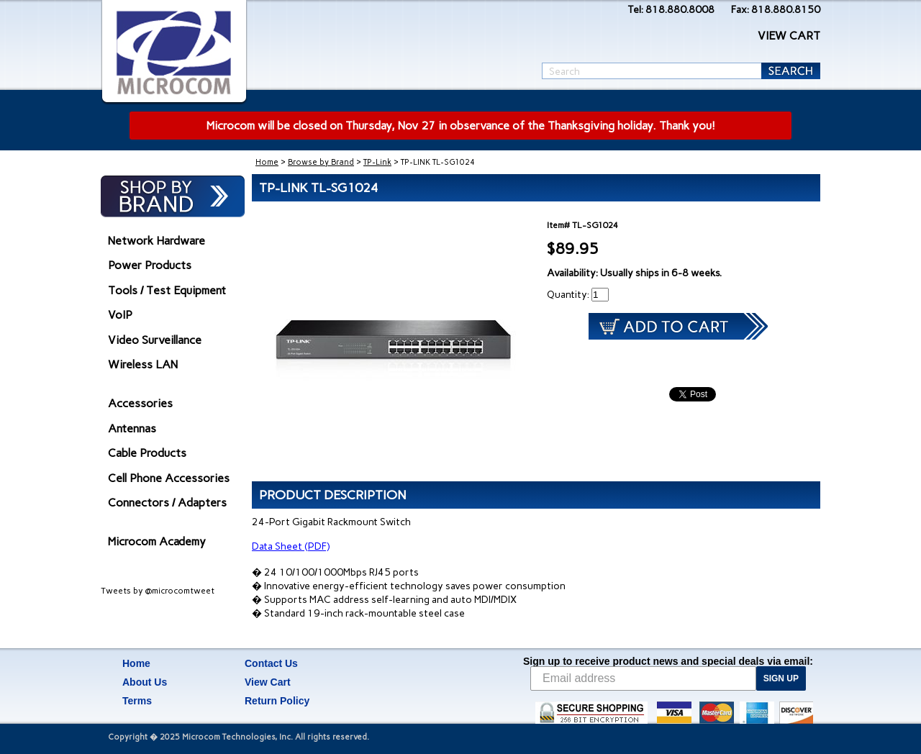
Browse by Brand (321, 162)
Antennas (132, 428)
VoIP (120, 315)
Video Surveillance (154, 340)
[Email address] (643, 678)
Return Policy (277, 701)
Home (266, 162)
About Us (144, 682)
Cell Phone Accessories (169, 478)
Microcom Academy (157, 541)
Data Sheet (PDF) (291, 546)
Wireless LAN (143, 364)
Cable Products (147, 453)
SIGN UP (781, 678)
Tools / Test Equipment (167, 290)
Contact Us (271, 663)
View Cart (268, 682)
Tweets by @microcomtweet (157, 591)
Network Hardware (156, 240)
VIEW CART (789, 35)
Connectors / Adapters (167, 502)
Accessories (140, 403)
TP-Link (377, 162)
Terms (137, 701)
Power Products (149, 265)
